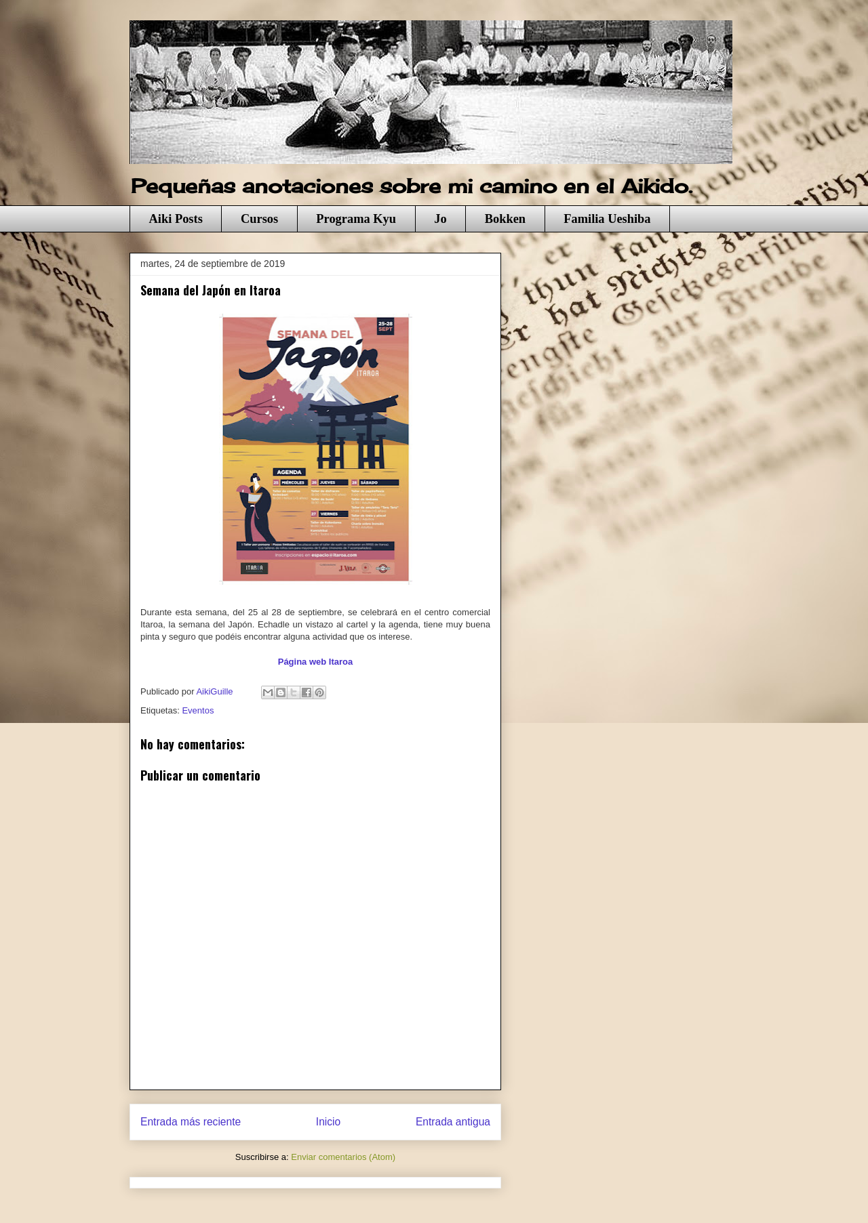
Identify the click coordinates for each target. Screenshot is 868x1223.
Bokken (505, 219)
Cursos (259, 219)
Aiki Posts (176, 219)
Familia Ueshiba (607, 219)
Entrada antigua (453, 1121)
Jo (440, 219)
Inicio (328, 1121)
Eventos (198, 710)
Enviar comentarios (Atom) (343, 1157)
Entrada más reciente (190, 1121)
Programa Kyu (356, 219)
